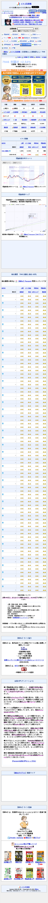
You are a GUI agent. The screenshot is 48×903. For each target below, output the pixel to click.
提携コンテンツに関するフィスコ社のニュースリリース (24, 660)
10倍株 (38, 41)
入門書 (12, 48)
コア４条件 (6, 112)
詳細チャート (36, 34)
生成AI (15, 38)
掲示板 (37, 57)
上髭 (22, 143)
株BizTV (28, 838)
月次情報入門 (18, 879)
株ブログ (36, 838)
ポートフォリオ (7, 13)
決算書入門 (8, 862)
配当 (29, 147)
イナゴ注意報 (26, 4)
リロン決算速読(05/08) (31, 17)
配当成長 (42, 112)
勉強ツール (36, 44)
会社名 (3, 143)
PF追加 (43, 57)
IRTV (16, 666)
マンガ (5, 41)
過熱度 (16, 127)
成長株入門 (8, 879)
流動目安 (23, 127)
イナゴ (43, 120)
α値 (16, 120)
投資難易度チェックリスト (20, 617)
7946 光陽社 (5, 151)
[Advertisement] (24, 254)
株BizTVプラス (20, 773)
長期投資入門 (40, 879)
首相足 (5, 48)
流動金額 (33, 127)
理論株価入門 (29, 879)
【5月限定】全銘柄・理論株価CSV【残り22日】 (26, 20)
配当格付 (14, 34)
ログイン (42, 11)
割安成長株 (22, 41)
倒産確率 (15, 44)
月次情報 (13, 41)
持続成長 (33, 112)
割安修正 (24, 112)
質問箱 (43, 13)
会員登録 (33, 11)
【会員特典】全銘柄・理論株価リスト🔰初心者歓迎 (27, 22)
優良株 (31, 41)
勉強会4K (26, 38)
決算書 (24, 57)
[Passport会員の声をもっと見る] (24, 761)
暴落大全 (18, 862)
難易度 (6, 127)
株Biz (5, 52)
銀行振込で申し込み (35, 24)
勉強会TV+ (35, 38)
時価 (36, 143)
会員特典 (30, 13)
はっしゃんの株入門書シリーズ (24, 844)
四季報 (31, 57)
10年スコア (6, 120)
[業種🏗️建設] (35, 15)
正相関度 (15, 112)
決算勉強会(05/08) (15, 17)
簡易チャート (24, 34)
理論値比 (43, 143)
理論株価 (5, 34)
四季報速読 (6, 44)
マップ (5, 38)
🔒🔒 (36, 154)
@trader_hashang (15, 838)
